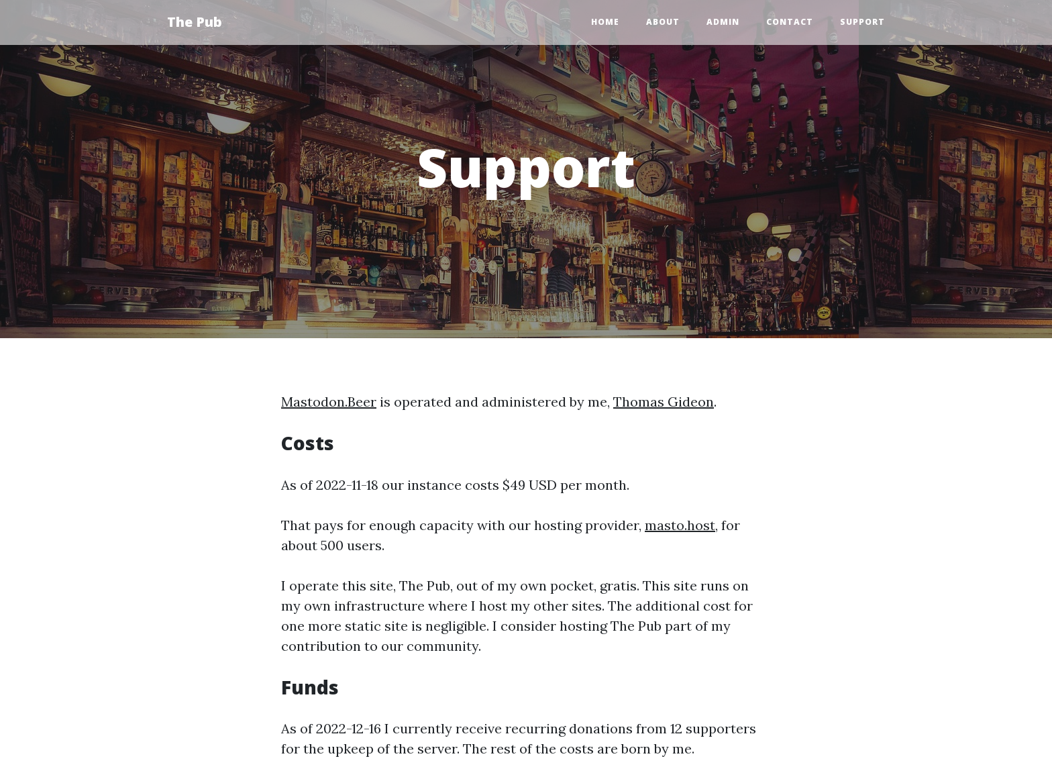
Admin (722, 22)
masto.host (680, 525)
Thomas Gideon (663, 401)
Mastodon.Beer (328, 401)
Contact (789, 22)
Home (605, 22)
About (663, 22)
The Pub (194, 22)
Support (862, 22)
